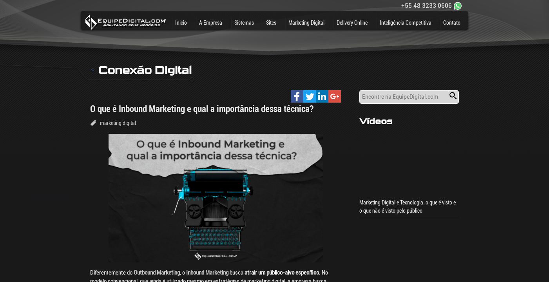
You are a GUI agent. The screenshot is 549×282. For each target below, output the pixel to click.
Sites (271, 23)
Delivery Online (352, 23)
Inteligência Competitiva (405, 23)
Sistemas (244, 23)
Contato (451, 23)
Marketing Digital (306, 23)
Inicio (181, 23)
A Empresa (210, 23)
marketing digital (118, 123)
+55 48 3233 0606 (426, 5)
